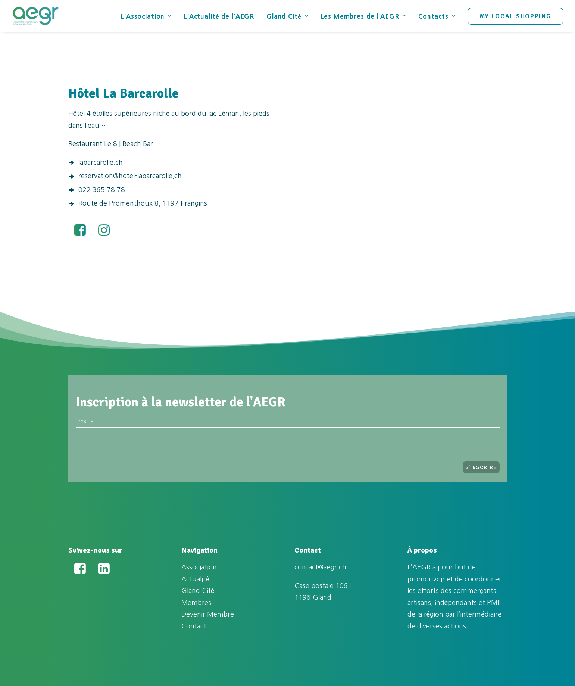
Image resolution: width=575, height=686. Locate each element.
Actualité (195, 579)
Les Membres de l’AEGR (363, 16)
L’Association (146, 16)
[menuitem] (149, 16)
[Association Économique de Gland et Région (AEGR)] (35, 16)
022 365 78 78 (101, 189)
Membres (196, 602)
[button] (80, 233)
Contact (193, 626)
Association (199, 567)
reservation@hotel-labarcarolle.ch (130, 176)
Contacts (437, 16)
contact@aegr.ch (320, 567)
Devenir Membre (207, 614)
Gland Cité (287, 16)
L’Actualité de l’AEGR (219, 16)
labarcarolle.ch (100, 162)
